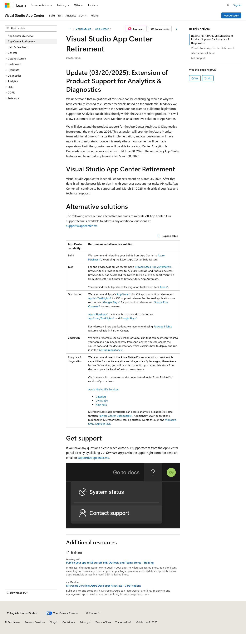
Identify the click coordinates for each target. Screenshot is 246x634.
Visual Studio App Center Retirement (212, 48)
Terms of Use (103, 622)
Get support (198, 58)
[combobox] (31, 28)
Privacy (84, 622)
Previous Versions (35, 622)
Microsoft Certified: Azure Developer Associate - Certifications (103, 585)
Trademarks (122, 622)
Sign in (237, 5)
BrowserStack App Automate (152, 267)
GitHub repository (109, 350)
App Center (102, 29)
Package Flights (163, 326)
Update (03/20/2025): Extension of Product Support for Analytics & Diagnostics (212, 39)
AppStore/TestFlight (100, 318)
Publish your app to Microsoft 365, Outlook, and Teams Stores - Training (110, 562)
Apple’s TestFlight (98, 298)
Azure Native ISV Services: (103, 389)
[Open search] (228, 5)
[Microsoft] (7, 5)
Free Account (231, 15)
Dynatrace (102, 400)
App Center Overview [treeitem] (20, 36)
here (162, 287)
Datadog (101, 396)
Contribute (68, 622)
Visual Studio (83, 29)
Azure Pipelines (97, 314)
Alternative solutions (203, 53)
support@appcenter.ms (81, 226)
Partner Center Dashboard (114, 415)
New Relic (101, 404)
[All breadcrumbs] (69, 29)
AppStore (122, 294)
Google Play (110, 302)
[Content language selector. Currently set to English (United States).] (22, 613)
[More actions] (176, 29)
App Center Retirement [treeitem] (21, 41)
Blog (52, 622)
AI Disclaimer (12, 622)
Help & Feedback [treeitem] (18, 47)
